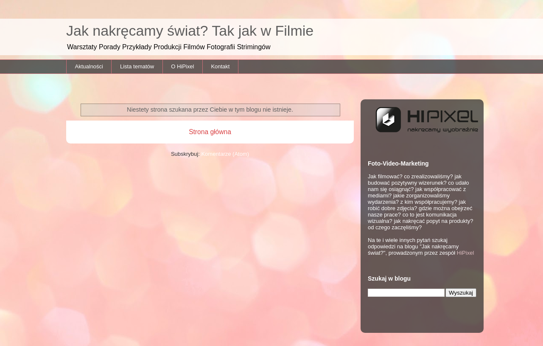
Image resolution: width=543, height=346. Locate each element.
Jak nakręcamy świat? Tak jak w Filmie (189, 31)
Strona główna (210, 131)
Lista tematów (137, 66)
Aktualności (89, 66)
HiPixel (465, 253)
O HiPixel (182, 66)
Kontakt (220, 66)
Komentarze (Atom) (225, 154)
